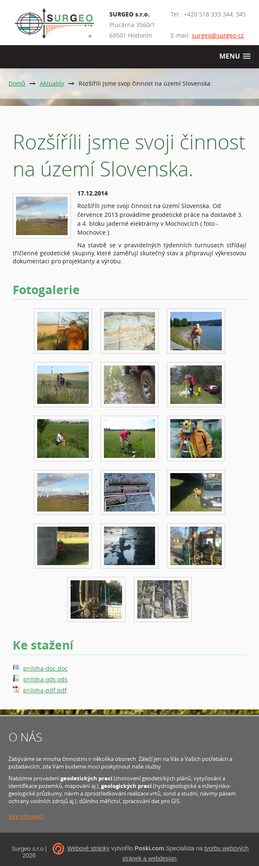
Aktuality (52, 83)
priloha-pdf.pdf (45, 690)
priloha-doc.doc (45, 668)
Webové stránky (88, 848)
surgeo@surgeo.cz (218, 35)
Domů (16, 83)
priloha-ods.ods (45, 679)
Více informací (26, 816)
